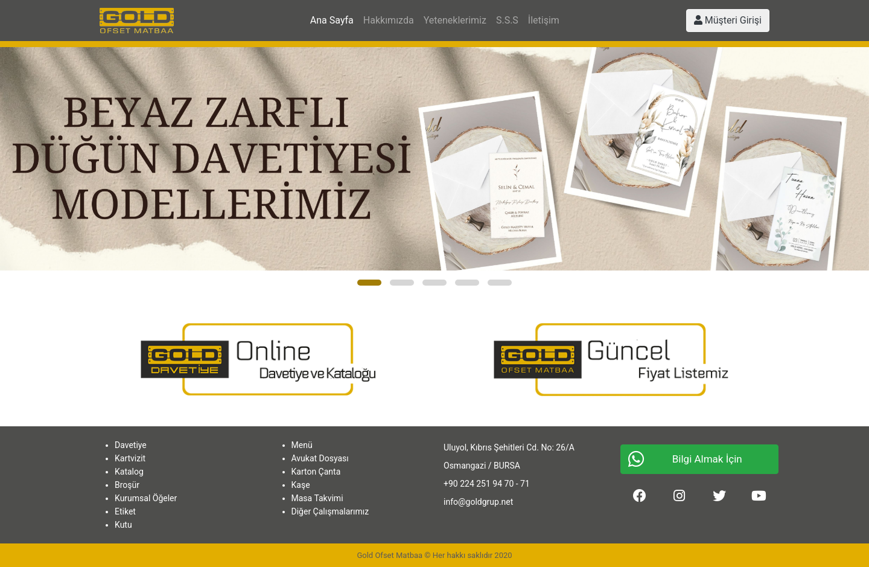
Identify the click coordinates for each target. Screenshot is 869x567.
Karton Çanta (316, 471)
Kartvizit (130, 458)
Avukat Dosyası (320, 458)
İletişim (543, 20)
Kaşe (300, 485)
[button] (369, 283)
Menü (302, 445)
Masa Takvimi (317, 498)
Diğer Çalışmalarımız (330, 511)
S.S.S (507, 20)
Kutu (123, 525)
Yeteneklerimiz (455, 20)
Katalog (129, 471)
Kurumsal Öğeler (146, 498)
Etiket (125, 511)
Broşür (127, 485)
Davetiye (131, 445)
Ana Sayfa (332, 20)
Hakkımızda (388, 20)
